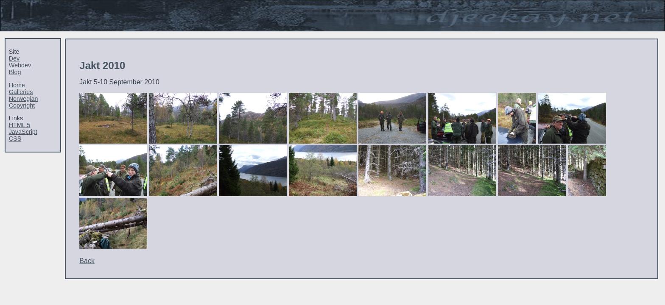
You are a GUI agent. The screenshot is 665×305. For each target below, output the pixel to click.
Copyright (22, 105)
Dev (14, 58)
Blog (15, 72)
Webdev (20, 65)
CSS (15, 138)
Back (87, 260)
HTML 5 (20, 125)
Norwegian (23, 98)
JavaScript (23, 131)
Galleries (21, 92)
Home (17, 85)
